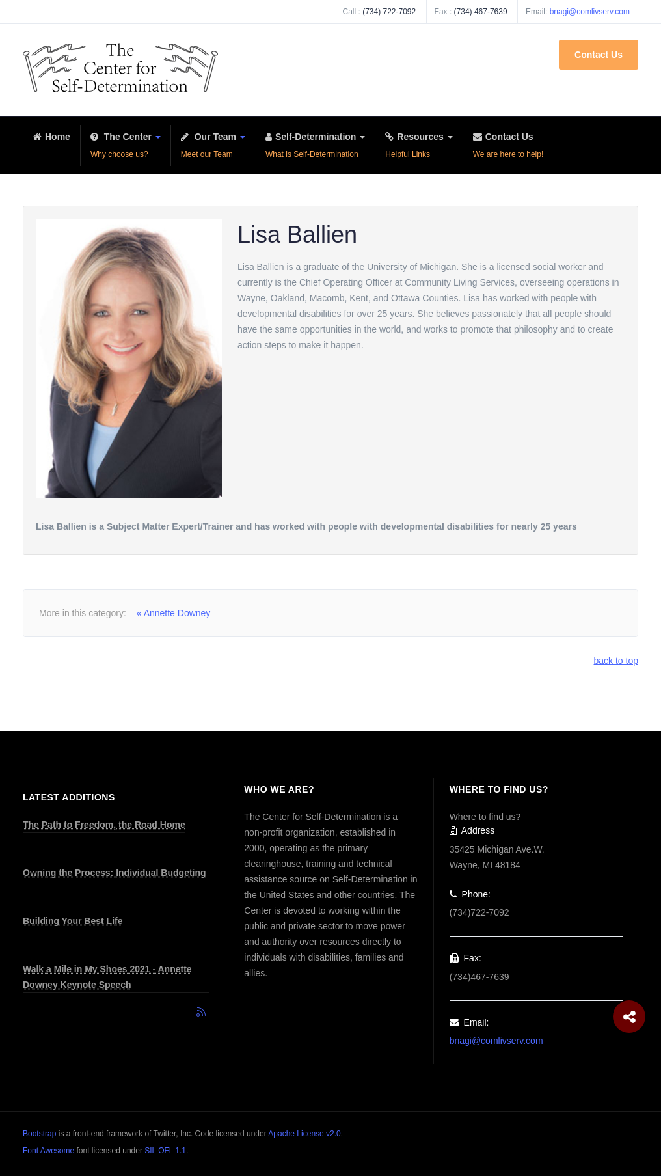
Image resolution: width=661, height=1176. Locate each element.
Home (51, 146)
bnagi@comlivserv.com (590, 11)
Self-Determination (315, 146)
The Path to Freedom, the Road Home (104, 824)
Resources (418, 146)
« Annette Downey (174, 613)
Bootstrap (39, 1133)
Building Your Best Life (73, 921)
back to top (616, 660)
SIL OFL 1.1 (165, 1150)
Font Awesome (48, 1150)
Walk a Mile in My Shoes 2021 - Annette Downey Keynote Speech (107, 977)
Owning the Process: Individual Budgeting (114, 873)
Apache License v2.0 (304, 1133)
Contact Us (598, 54)
